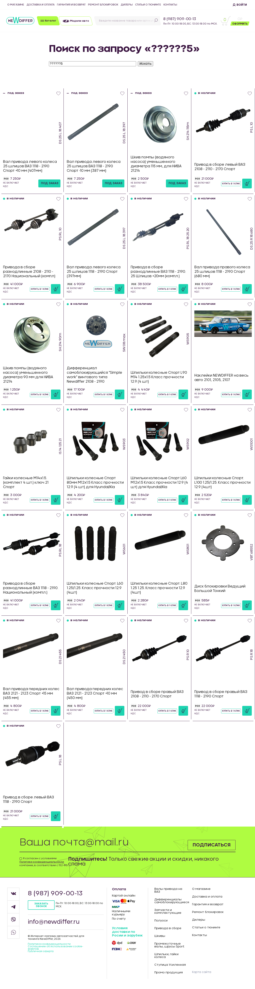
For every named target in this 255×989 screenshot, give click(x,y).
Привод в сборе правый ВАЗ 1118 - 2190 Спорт (220, 694)
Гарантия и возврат (71, 4)
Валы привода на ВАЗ (168, 890)
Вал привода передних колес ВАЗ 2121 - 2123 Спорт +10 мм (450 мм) (95, 693)
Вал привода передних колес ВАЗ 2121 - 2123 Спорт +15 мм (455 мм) (31, 693)
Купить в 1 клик (231, 184)
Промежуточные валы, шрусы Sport (169, 945)
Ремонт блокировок (103, 4)
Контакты (170, 4)
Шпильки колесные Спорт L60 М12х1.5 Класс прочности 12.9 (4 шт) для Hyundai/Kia (159, 482)
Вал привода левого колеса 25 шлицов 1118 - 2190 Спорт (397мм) (94, 271)
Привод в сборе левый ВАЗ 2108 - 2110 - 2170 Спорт (219, 167)
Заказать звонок (41, 904)
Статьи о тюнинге (148, 4)
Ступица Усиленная (170, 964)
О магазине (15, 4)
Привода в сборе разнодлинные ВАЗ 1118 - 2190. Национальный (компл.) (30, 588)
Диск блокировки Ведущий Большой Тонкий (219, 589)
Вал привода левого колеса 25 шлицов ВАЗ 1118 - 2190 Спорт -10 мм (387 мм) (94, 166)
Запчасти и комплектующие (167, 911)
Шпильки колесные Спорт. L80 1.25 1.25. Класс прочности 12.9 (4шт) (159, 588)
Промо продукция (168, 972)
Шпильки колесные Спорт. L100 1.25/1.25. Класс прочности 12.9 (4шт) (222, 482)
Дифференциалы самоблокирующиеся (170, 901)
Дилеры (127, 4)
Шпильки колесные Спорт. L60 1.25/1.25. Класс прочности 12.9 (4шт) (95, 588)
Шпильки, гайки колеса (166, 956)
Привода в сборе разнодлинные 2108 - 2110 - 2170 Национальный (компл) (29, 271)
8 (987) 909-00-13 (179, 19)
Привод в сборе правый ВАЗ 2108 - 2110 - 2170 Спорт (157, 694)
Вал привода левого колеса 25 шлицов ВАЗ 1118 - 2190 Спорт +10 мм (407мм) (30, 166)
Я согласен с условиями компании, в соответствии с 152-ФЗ (43, 862)
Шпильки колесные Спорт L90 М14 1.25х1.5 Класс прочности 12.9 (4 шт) (159, 377)
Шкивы (159, 936)
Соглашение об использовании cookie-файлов (55, 947)
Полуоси (161, 920)
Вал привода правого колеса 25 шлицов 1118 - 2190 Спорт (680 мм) (222, 271)
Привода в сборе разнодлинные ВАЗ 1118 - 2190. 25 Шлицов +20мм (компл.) (158, 271)
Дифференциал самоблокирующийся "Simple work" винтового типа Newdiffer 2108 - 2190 (94, 374)
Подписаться (211, 844)
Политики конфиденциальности (41, 862)
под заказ (49, 183)
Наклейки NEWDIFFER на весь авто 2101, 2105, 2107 (221, 378)
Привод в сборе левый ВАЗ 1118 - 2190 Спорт (28, 799)
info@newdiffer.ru (54, 922)
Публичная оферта (41, 951)
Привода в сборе (167, 928)
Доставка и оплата (41, 4)
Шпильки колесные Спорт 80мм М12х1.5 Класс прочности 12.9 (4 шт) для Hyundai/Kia (95, 482)
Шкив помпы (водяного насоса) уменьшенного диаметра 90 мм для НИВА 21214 (28, 374)
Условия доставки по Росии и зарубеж (127, 932)
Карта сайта (201, 972)
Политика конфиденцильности (49, 944)
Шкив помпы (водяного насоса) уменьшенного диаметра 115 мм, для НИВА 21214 (156, 164)
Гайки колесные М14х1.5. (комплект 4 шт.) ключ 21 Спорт (25, 482)
